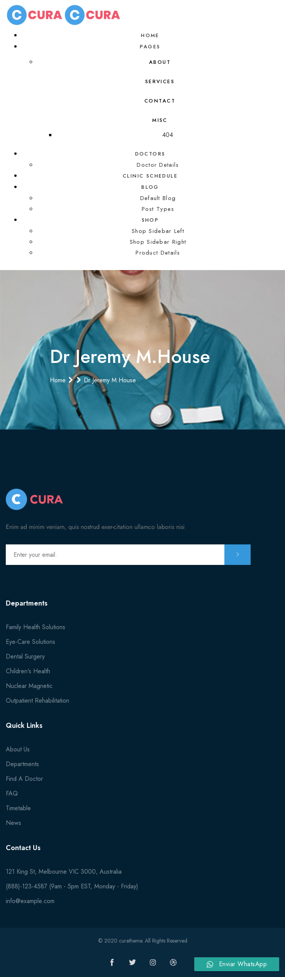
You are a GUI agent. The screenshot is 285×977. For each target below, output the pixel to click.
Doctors (150, 153)
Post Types (158, 209)
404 (167, 134)
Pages (150, 46)
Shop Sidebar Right (158, 242)
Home (150, 35)
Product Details (158, 252)
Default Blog (158, 198)
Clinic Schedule (150, 176)
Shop (150, 220)
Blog (150, 187)
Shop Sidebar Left (158, 231)
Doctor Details (158, 165)
